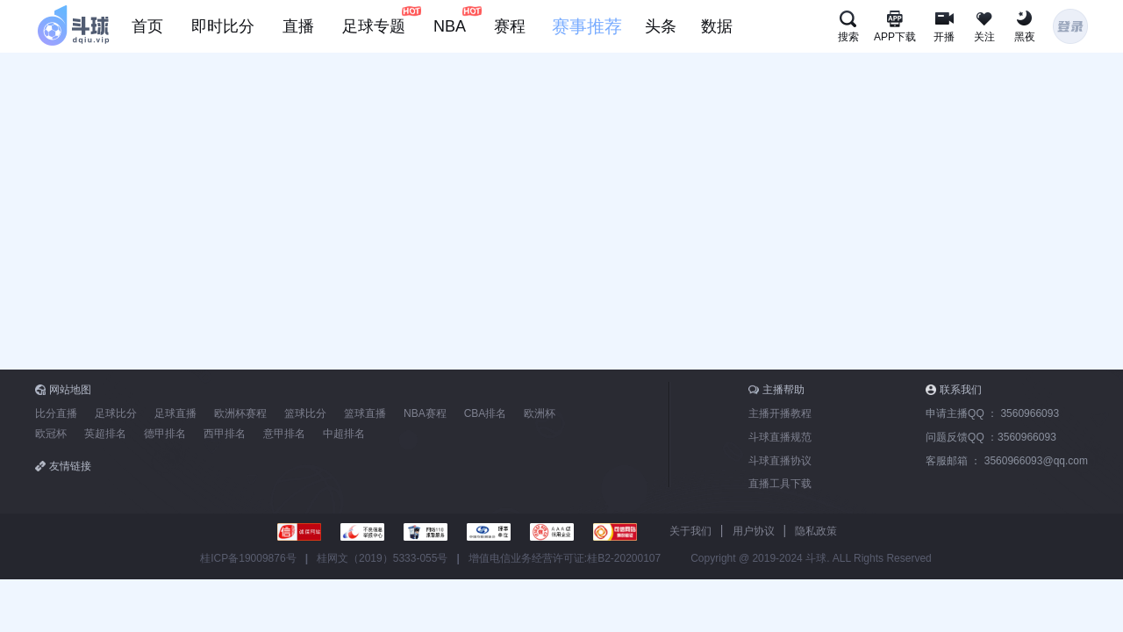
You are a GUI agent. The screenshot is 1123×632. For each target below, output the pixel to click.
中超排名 (344, 433)
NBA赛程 (425, 413)
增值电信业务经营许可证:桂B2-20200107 (565, 558)
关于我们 (690, 531)
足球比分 (116, 413)
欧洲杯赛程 (240, 413)
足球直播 (175, 413)
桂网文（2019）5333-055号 (382, 558)
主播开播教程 (780, 413)
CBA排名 (485, 413)
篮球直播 (365, 413)
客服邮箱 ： (1007, 461)
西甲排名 (225, 433)
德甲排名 (165, 433)
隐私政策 (816, 531)
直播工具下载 (780, 484)
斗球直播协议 (780, 461)
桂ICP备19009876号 (248, 558)
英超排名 (105, 433)
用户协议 (754, 531)
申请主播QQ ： (992, 413)
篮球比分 (305, 413)
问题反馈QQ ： (991, 437)
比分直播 (56, 413)
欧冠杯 (51, 433)
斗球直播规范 (780, 437)
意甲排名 (284, 433)
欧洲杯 (539, 413)
